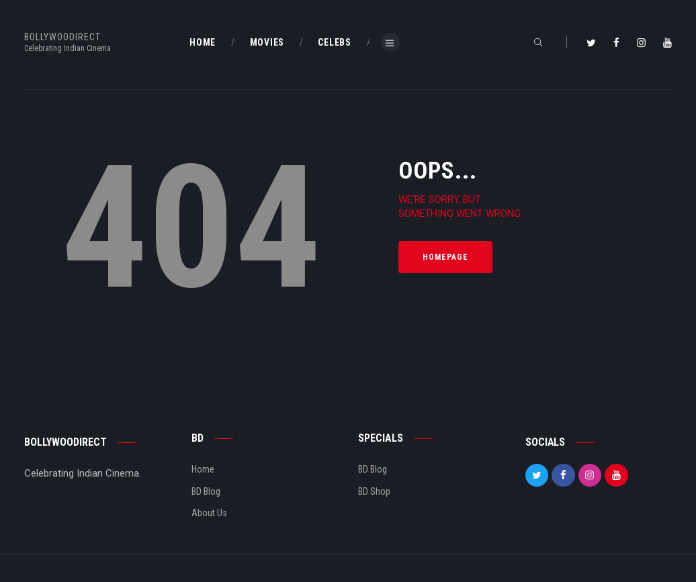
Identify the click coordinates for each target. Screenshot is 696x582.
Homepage (445, 257)
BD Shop (374, 491)
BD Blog (205, 491)
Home (202, 469)
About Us (209, 512)
